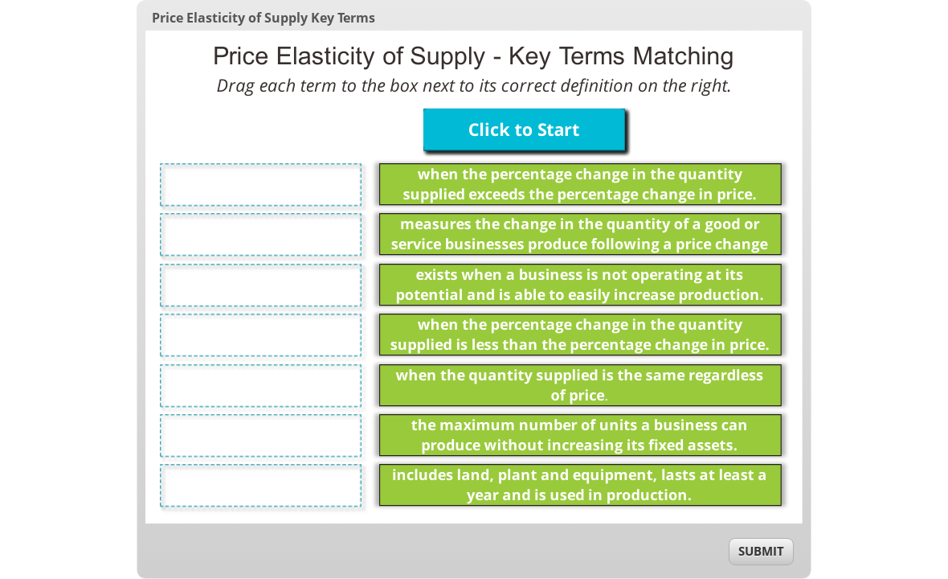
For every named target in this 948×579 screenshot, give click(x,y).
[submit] (761, 551)
